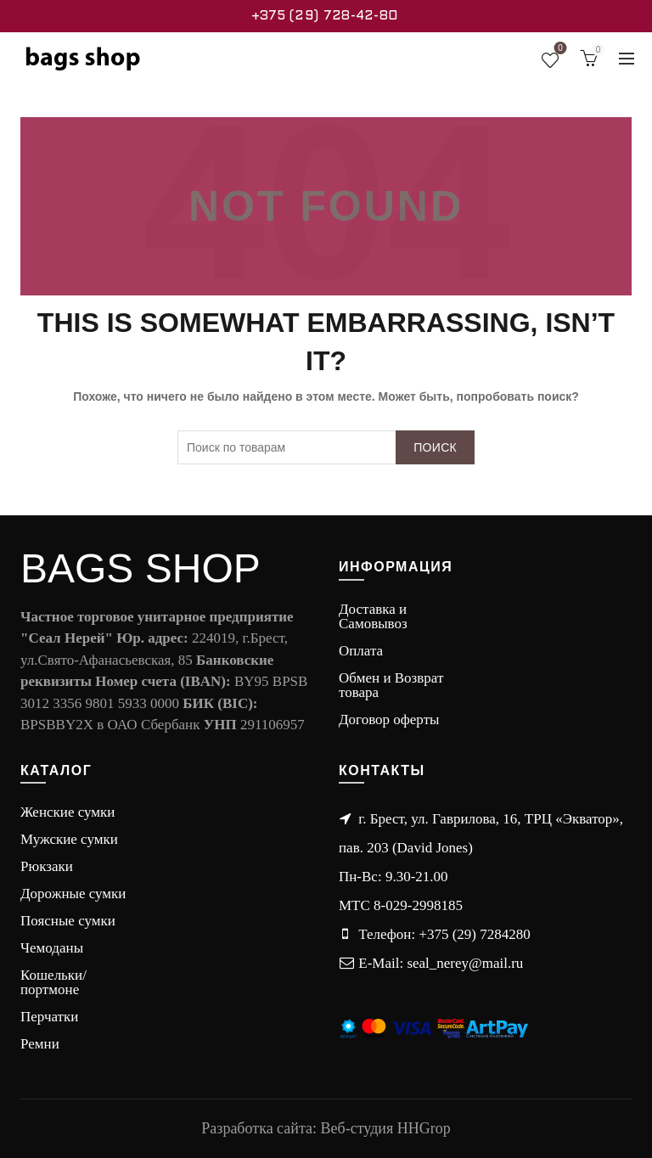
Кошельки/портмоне (53, 982)
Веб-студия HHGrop (386, 1128)
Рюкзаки (46, 866)
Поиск (435, 447)
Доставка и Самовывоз (373, 616)
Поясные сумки (67, 921)
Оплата (361, 651)
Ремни (39, 1044)
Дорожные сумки (73, 893)
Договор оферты (389, 719)
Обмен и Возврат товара (391, 685)
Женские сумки (67, 812)
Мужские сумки (69, 839)
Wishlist (558, 51)
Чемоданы (51, 948)
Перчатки (49, 1017)
